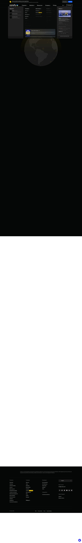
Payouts (11, 487)
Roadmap (27, 485)
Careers (29, 490)
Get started (69, 5)
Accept (70, 1)
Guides (27, 495)
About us (27, 482)
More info (65, 1)
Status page (44, 485)
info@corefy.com (62, 486)
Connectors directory (46, 494)
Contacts (27, 488)
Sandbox (43, 487)
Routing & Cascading (13, 490)
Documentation (45, 482)
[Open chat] (79, 540)
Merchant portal (12, 497)
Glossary (27, 497)
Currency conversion (13, 492)
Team (27, 484)
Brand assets (28, 487)
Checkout (11, 484)
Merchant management (14, 493)
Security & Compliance (14, 501)
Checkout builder (13, 485)
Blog (27, 493)
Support (60, 496)
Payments (11, 482)
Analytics (11, 498)
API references (44, 484)
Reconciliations (12, 495)
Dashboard (11, 500)
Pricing (52, 5)
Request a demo (61, 498)
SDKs (43, 488)
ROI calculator (28, 492)
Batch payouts (12, 488)
